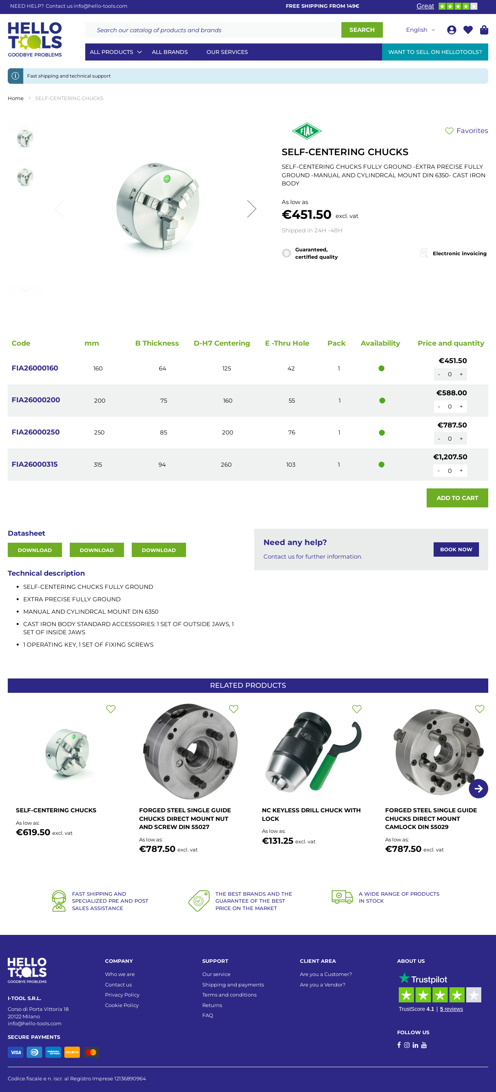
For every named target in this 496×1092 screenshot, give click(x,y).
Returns (212, 1005)
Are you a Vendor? (322, 984)
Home (16, 98)
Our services (227, 51)
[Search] (362, 30)
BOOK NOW (456, 549)
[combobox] (213, 30)
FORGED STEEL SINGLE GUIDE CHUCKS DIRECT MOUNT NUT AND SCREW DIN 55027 (185, 818)
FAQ (207, 1015)
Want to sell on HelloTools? (435, 51)
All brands (170, 51)
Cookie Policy (122, 1005)
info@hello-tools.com (100, 6)
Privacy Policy (122, 995)
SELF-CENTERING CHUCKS (56, 810)
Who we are (120, 974)
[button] (421, 30)
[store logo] (35, 39)
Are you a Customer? (326, 974)
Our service (216, 974)
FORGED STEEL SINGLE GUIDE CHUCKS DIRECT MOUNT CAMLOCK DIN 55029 (431, 818)
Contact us (118, 984)
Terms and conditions (229, 995)
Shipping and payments (233, 984)
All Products (111, 51)
